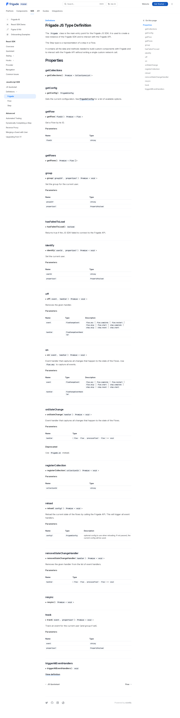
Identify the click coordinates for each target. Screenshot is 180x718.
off (146, 57)
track (147, 85)
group (147, 45)
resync (148, 81)
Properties (147, 25)
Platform (9, 12)
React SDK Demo (16, 24)
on (146, 61)
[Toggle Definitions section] (20, 91)
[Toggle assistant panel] (111, 4)
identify (148, 53)
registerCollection (152, 69)
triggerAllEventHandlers (154, 89)
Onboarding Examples (18, 34)
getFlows (148, 41)
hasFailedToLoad (152, 49)
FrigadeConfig (87, 99)
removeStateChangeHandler (157, 77)
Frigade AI (13, 19)
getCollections (151, 29)
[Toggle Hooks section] (20, 60)
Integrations (57, 12)
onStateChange (151, 65)
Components (22, 12)
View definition (52, 674)
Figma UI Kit (13, 29)
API (38, 12)
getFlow (148, 37)
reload (147, 73)
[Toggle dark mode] (172, 4)
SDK (32, 12)
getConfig (149, 33)
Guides (46, 12)
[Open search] (84, 4)
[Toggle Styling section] (20, 56)
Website (145, 4)
